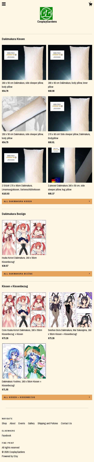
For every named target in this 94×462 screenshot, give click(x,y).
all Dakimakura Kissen (18, 201)
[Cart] (90, 4)
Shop (4, 423)
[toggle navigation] (4, 4)
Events (22, 423)
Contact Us (66, 423)
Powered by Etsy (10, 456)
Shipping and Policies (48, 423)
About (13, 423)
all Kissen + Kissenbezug (19, 397)
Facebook (6, 435)
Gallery (31, 423)
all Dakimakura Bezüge (18, 274)
